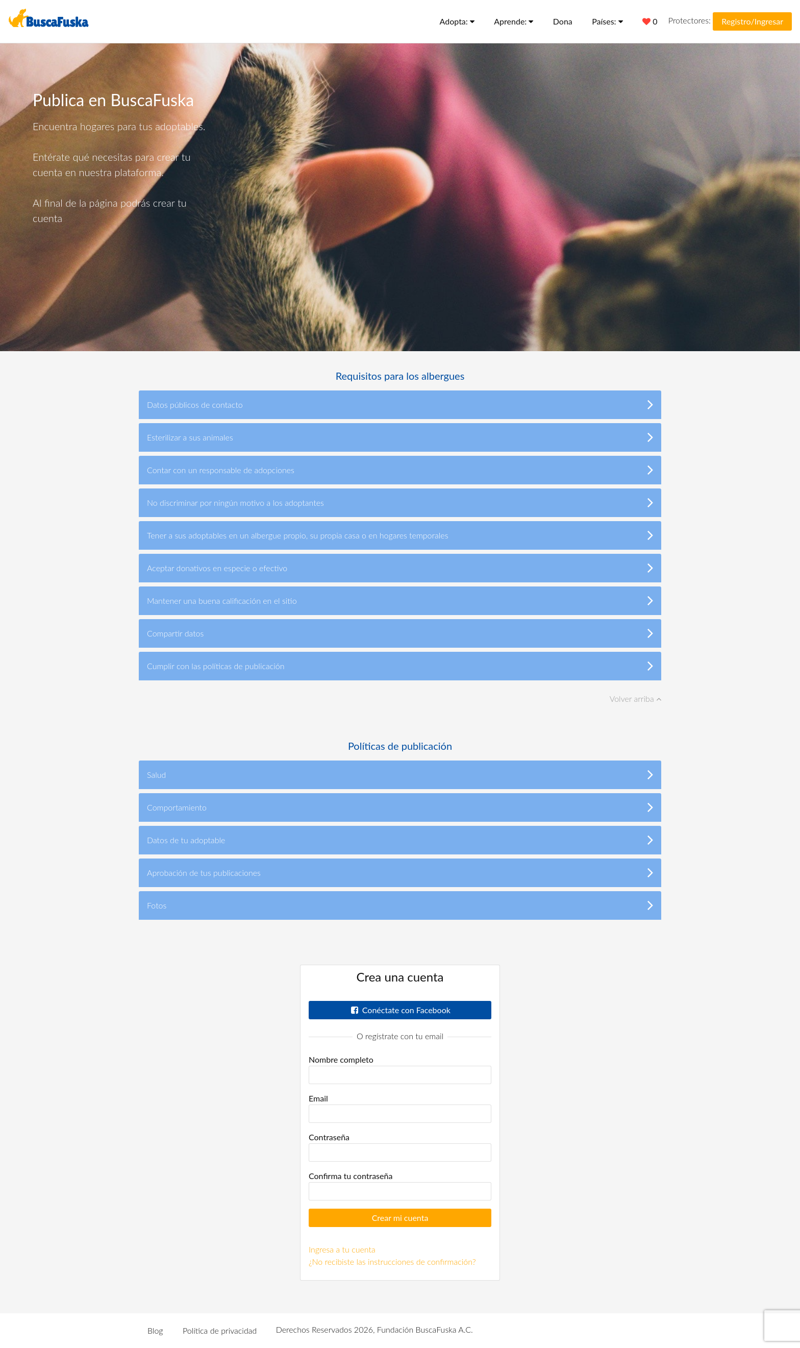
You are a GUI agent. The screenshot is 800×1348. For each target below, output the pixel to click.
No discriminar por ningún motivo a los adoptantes (400, 502)
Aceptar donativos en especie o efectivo (400, 567)
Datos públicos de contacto (400, 404)
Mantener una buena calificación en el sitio (400, 600)
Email (318, 1098)
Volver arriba (635, 698)
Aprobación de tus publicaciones (400, 872)
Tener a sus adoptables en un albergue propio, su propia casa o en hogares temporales (400, 535)
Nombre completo (341, 1059)
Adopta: (457, 21)
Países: (607, 21)
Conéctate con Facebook (400, 1010)
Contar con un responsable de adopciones (400, 469)
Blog (155, 1330)
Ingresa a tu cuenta (342, 1249)
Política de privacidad (220, 1330)
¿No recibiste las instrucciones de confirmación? (392, 1261)
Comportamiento (400, 807)
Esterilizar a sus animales (400, 437)
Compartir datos (400, 633)
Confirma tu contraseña (350, 1176)
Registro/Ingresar (752, 21)
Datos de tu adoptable (400, 839)
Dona (562, 21)
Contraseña (329, 1137)
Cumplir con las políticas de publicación (400, 665)
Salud (400, 774)
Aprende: (513, 21)
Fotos (400, 905)
